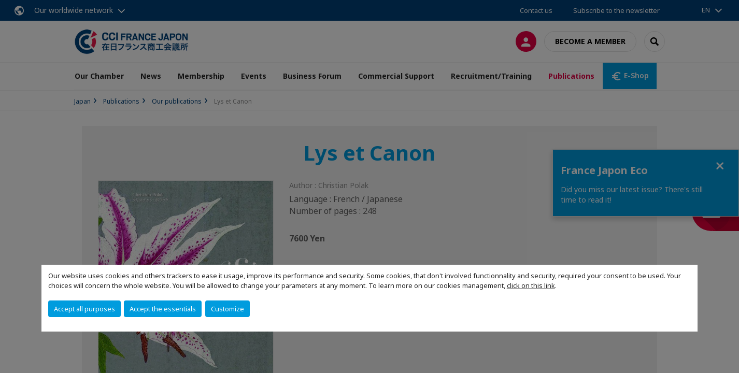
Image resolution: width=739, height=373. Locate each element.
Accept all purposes (84, 308)
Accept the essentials (163, 308)
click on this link (531, 285)
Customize (227, 308)
